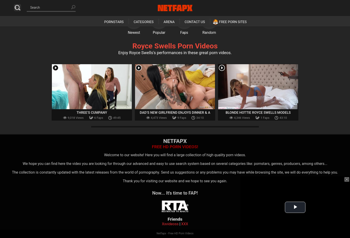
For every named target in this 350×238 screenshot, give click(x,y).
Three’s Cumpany (92, 113)
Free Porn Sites (233, 22)
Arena (169, 22)
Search (17, 7)
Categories (144, 22)
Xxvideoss (170, 224)
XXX (184, 224)
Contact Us (195, 22)
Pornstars (114, 22)
